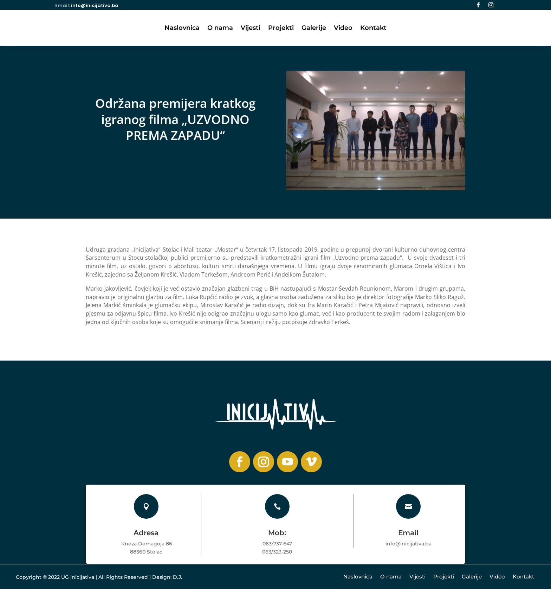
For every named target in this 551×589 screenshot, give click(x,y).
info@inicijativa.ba (94, 5)
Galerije (314, 28)
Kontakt (373, 28)
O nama (220, 28)
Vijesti (250, 28)
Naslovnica (182, 28)
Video (343, 28)
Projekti (281, 28)
